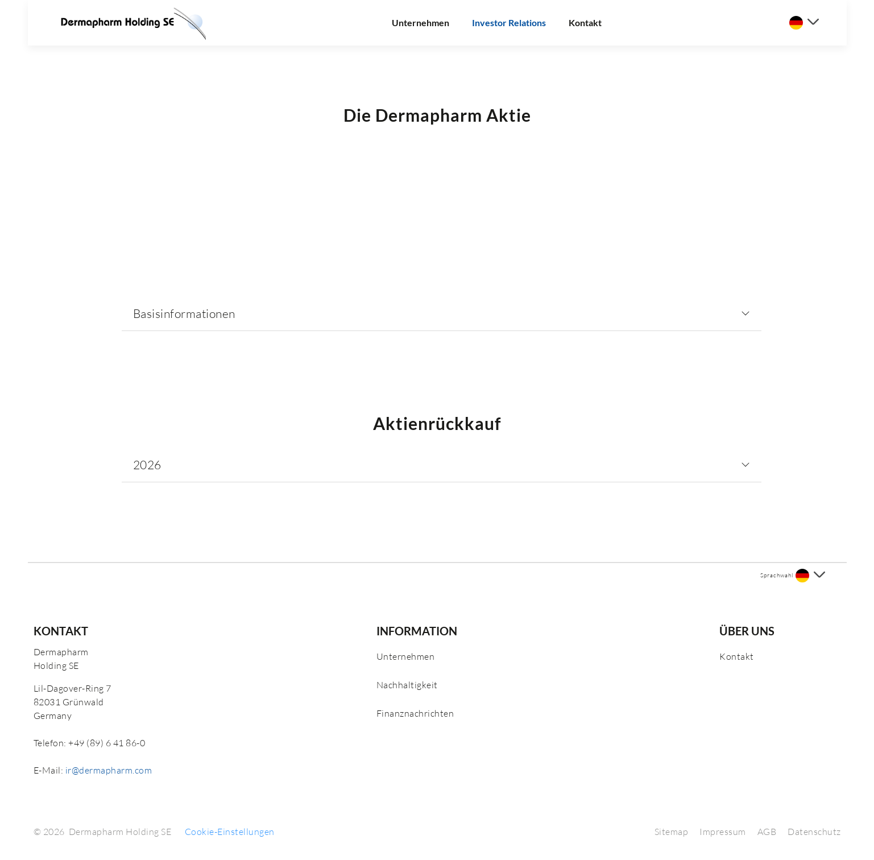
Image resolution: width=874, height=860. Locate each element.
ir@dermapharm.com (108, 770)
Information (416, 630)
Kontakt (585, 22)
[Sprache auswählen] (804, 23)
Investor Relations (509, 22)
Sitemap (672, 831)
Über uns (746, 630)
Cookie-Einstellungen (230, 831)
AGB (767, 831)
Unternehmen (420, 22)
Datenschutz (814, 831)
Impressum (722, 831)
